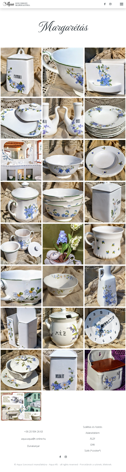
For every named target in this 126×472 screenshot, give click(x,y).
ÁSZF (92, 438)
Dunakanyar (33, 446)
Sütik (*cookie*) (92, 450)
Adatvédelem (93, 432)
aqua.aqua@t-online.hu (33, 438)
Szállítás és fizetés (92, 427)
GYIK (92, 444)
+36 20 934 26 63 (33, 431)
